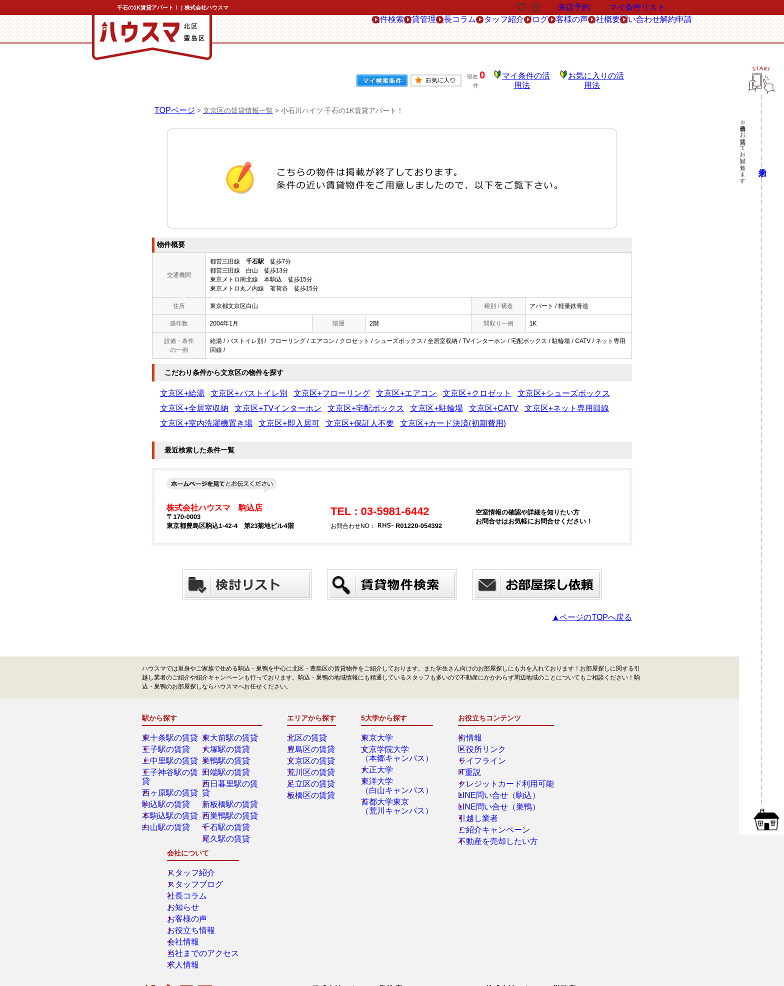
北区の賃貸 (309, 730)
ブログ (462, 29)
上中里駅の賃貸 (171, 753)
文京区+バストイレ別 (228, 386)
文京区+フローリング (291, 386)
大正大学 (380, 762)
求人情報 (572, 822)
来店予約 (251, 889)
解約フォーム (178, 912)
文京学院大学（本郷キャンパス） (395, 746)
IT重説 (463, 765)
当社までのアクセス (587, 811)
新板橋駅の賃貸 (231, 788)
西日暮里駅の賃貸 (234, 776)
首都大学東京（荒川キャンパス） (395, 799)
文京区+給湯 (177, 386)
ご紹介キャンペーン (482, 822)
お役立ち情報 (578, 788)
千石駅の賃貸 (228, 811)
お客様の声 (510, 29)
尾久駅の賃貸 (228, 822)
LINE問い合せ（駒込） (485, 788)
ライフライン (473, 753)
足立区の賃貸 (312, 776)
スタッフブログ (581, 742)
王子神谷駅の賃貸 (174, 765)
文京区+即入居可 (551, 401)
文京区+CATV (358, 401)
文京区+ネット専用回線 (415, 401)
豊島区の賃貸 (312, 742)
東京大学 (380, 730)
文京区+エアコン (349, 386)
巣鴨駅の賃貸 (228, 753)
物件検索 (254, 29)
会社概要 (561, 29)
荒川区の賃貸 (312, 765)
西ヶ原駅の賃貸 (171, 776)
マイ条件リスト (637, 7)
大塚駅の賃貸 (228, 742)
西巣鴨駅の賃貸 (231, 799)
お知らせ (572, 765)
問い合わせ (612, 29)
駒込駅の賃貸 (168, 788)
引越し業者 (470, 811)
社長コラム (353, 29)
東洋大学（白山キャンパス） (395, 778)
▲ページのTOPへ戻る (602, 610)
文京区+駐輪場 (314, 401)
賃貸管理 (302, 29)
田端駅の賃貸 (228, 765)
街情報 (464, 730)
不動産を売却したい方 (485, 834)
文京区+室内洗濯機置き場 (487, 401)
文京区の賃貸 (312, 753)
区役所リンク (473, 742)
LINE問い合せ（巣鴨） (485, 799)
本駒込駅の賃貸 (171, 799)
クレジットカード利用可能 (491, 776)
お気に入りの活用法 (599, 77)
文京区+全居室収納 (536, 386)
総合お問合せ (178, 889)
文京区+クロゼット (404, 386)
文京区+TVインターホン (192, 401)
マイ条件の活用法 (534, 77)
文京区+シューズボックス (470, 386)
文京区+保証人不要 (186, 416)
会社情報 (572, 799)
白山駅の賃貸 (168, 811)
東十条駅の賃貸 (171, 730)
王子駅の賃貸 (168, 742)
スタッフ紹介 (411, 29)
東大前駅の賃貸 (231, 730)
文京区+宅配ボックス (259, 401)
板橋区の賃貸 (312, 788)
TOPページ (172, 103)
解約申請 (666, 28)
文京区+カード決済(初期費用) (257, 416)
